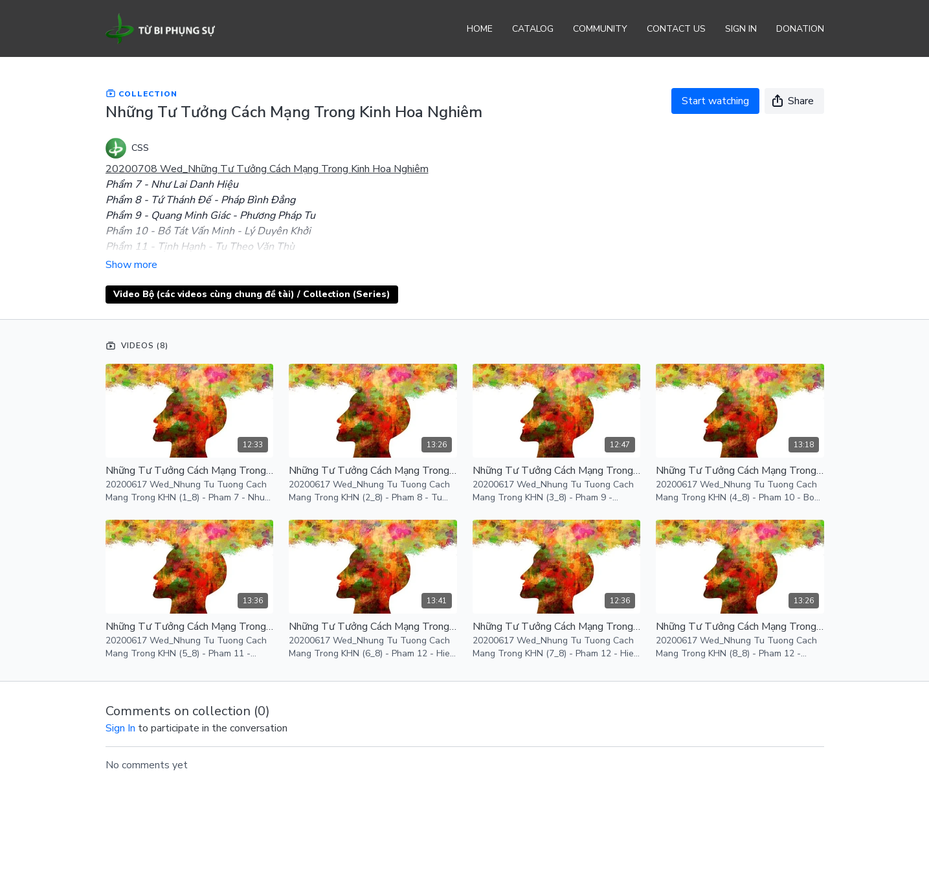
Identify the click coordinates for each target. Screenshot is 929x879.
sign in (120, 728)
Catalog (533, 29)
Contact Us (676, 29)
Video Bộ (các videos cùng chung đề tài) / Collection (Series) (251, 294)
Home (480, 29)
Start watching (715, 101)
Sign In (741, 29)
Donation (800, 29)
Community (600, 29)
